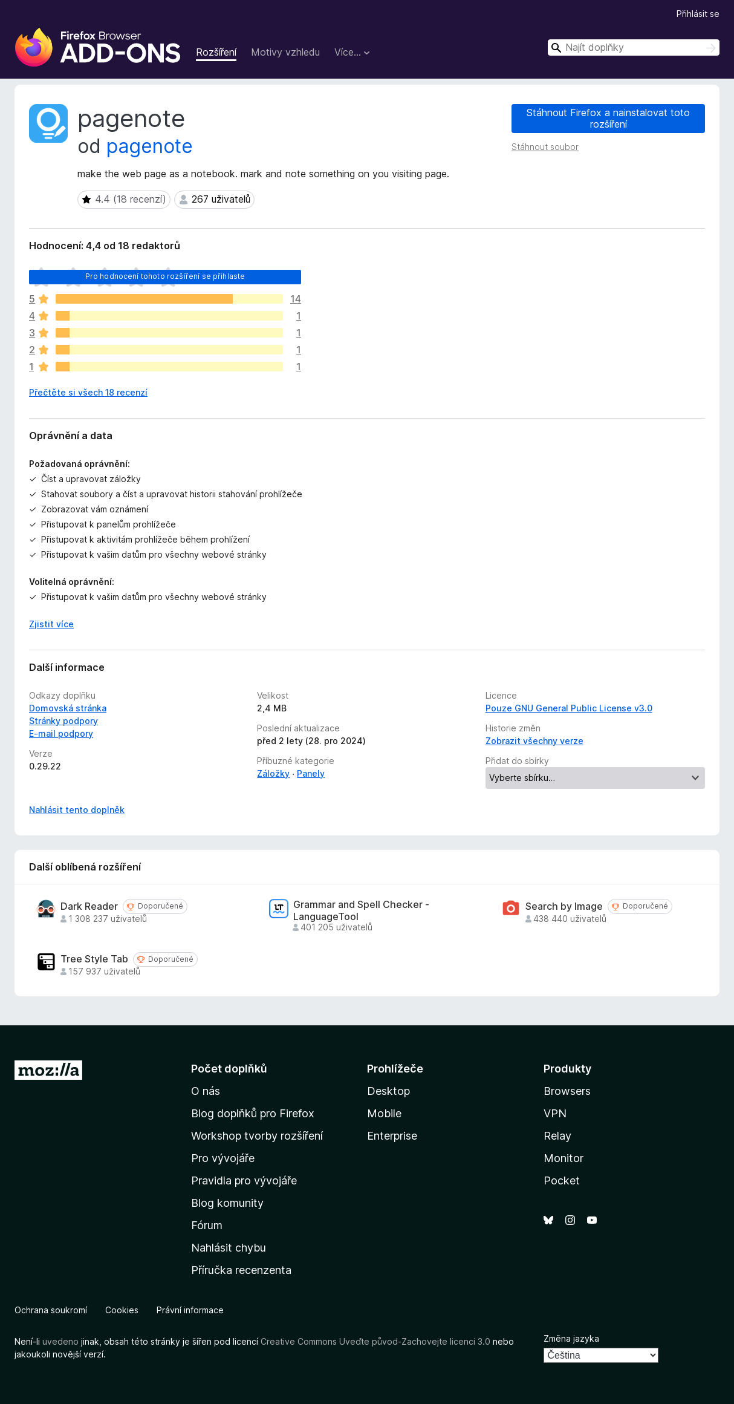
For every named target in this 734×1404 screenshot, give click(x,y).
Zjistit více (51, 624)
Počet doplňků (229, 1068)
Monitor (563, 1158)
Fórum (206, 1225)
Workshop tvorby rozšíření (257, 1135)
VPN (555, 1113)
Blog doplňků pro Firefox (252, 1113)
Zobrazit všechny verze (534, 741)
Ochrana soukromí (51, 1310)
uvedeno (61, 1341)
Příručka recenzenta (241, 1270)
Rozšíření (216, 52)
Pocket (562, 1180)
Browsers (567, 1091)
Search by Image (564, 906)
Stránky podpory (63, 721)
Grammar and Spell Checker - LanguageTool (361, 910)
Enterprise (392, 1135)
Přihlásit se (698, 13)
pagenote (149, 146)
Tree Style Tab (94, 959)
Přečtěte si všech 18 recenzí (88, 392)
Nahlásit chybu (228, 1247)
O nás (205, 1091)
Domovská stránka (67, 708)
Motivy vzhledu (285, 52)
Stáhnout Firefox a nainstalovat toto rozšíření (608, 118)
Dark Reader (89, 906)
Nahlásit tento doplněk (77, 810)
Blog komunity (227, 1203)
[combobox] (633, 47)
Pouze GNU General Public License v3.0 (569, 708)
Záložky (273, 773)
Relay (557, 1135)
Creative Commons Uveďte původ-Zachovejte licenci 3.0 (375, 1341)
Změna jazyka (571, 1338)
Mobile (384, 1113)
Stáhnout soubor (545, 147)
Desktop (388, 1091)
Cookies (121, 1310)
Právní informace (190, 1310)
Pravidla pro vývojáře (244, 1180)
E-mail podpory (61, 733)
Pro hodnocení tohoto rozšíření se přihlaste (165, 276)
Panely (311, 773)
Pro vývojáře (223, 1158)
